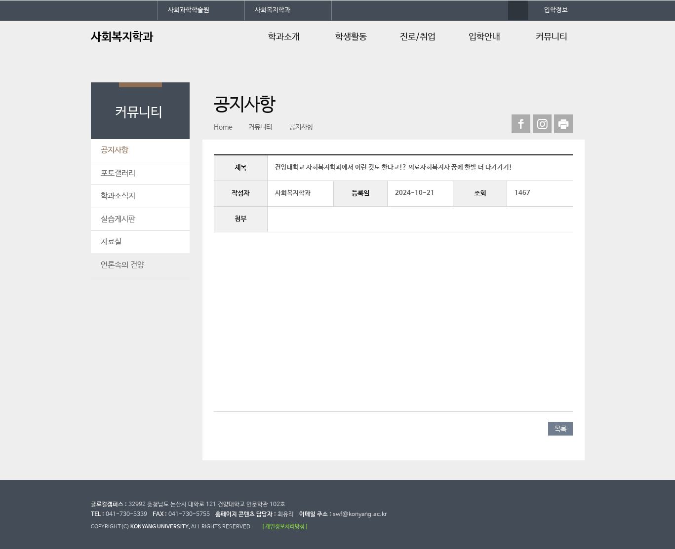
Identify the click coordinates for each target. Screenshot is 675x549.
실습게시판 (118, 219)
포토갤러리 (118, 173)
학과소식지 (118, 196)
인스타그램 (542, 123)
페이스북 (521, 123)
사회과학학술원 (188, 10)
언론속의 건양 (122, 265)
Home (223, 127)
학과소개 (284, 37)
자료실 (111, 242)
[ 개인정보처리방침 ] (285, 526)
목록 (560, 429)
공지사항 (114, 150)
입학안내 (484, 37)
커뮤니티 (551, 37)
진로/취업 (418, 37)
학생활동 (351, 37)
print (563, 123)
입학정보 (556, 10)
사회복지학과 (272, 10)
